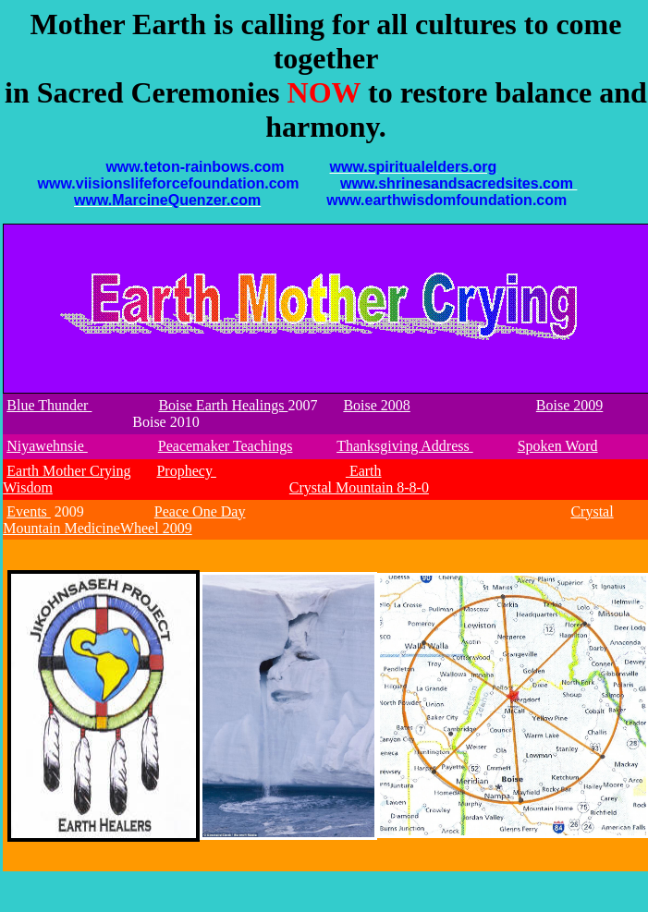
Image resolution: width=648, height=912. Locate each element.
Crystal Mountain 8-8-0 (359, 487)
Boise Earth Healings (222, 405)
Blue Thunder (49, 405)
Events (28, 511)
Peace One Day (200, 511)
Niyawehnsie (47, 446)
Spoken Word (558, 446)
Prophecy (185, 471)
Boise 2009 (569, 405)
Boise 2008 (376, 405)
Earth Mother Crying (68, 471)
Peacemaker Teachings (225, 446)
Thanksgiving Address (404, 446)
